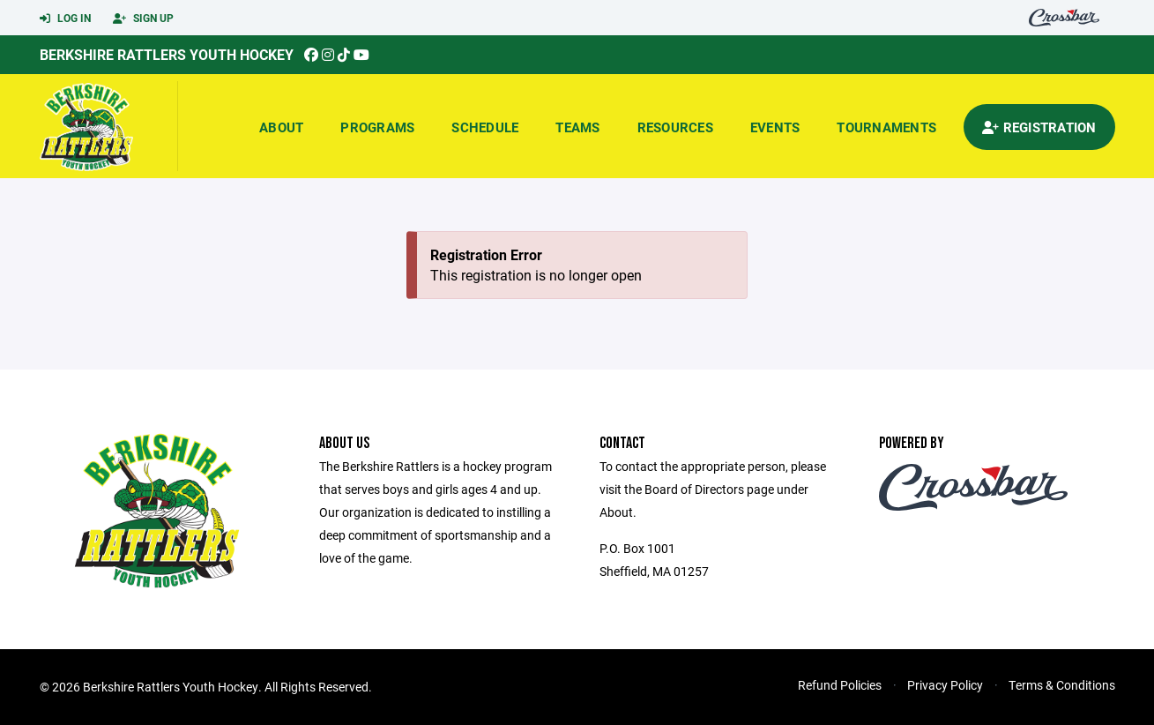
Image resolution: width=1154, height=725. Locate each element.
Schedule (484, 127)
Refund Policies (840, 684)
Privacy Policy (945, 684)
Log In (65, 18)
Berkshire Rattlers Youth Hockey (167, 54)
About (281, 127)
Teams (577, 127)
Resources (675, 127)
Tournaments (886, 127)
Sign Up (143, 18)
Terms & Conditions (1062, 684)
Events (775, 127)
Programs (377, 127)
